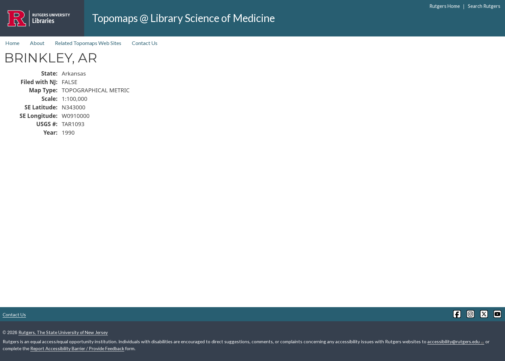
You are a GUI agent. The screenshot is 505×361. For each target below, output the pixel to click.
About (37, 43)
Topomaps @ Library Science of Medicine (183, 17)
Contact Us (144, 43)
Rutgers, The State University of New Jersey (63, 332)
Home (12, 43)
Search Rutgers (484, 6)
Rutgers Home (444, 6)
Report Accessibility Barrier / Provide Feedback (77, 348)
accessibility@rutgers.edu (455, 342)
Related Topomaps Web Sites (88, 43)
